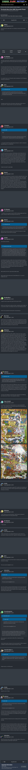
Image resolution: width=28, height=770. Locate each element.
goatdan (6, 237)
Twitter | (8, 7)
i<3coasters (6, 125)
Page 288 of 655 (14, 20)
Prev (4, 20)
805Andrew (6, 330)
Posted (8, 26)
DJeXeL (5, 483)
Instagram (18, 7)
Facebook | (11, 7)
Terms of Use (4, 766)
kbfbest (5, 24)
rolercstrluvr (6, 570)
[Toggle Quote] (2, 89)
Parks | (6, 7)
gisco (5, 84)
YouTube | (15, 7)
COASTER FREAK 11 (8, 649)
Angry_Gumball (7, 401)
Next (24, 20)
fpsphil (5, 149)
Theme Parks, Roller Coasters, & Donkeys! (15, 16)
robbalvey (6, 371)
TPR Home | (2, 7)
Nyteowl (6, 172)
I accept (24, 766)
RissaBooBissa (7, 297)
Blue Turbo (6, 316)
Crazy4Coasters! (5, 14)
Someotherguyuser (8, 611)
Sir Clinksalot (7, 56)
